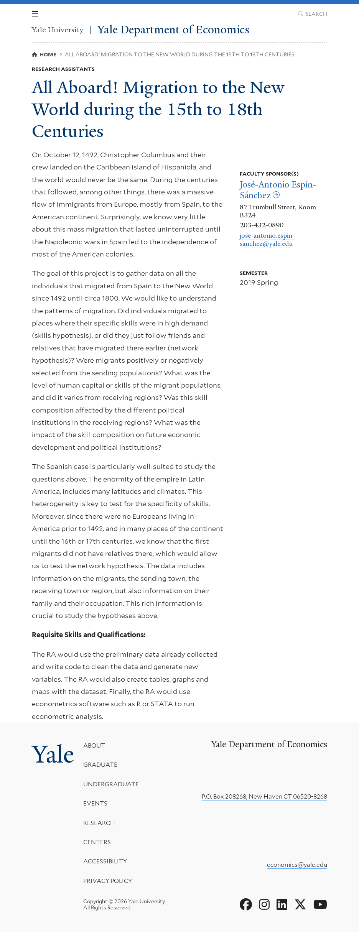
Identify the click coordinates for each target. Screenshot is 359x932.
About (94, 745)
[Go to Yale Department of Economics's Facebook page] (246, 905)
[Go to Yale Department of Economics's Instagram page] (264, 905)
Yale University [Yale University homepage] (57, 30)
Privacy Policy (107, 880)
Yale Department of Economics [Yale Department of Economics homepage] (173, 30)
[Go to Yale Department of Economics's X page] (300, 905)
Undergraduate (111, 783)
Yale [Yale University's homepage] (53, 754)
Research (99, 822)
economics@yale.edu (297, 864)
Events (95, 803)
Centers (97, 842)
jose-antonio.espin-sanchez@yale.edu (267, 239)
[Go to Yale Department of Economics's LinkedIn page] (282, 905)
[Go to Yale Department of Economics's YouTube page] (320, 905)
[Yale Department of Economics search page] (312, 13)
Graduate (100, 764)
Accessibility (105, 861)
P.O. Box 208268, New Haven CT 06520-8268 (264, 796)
